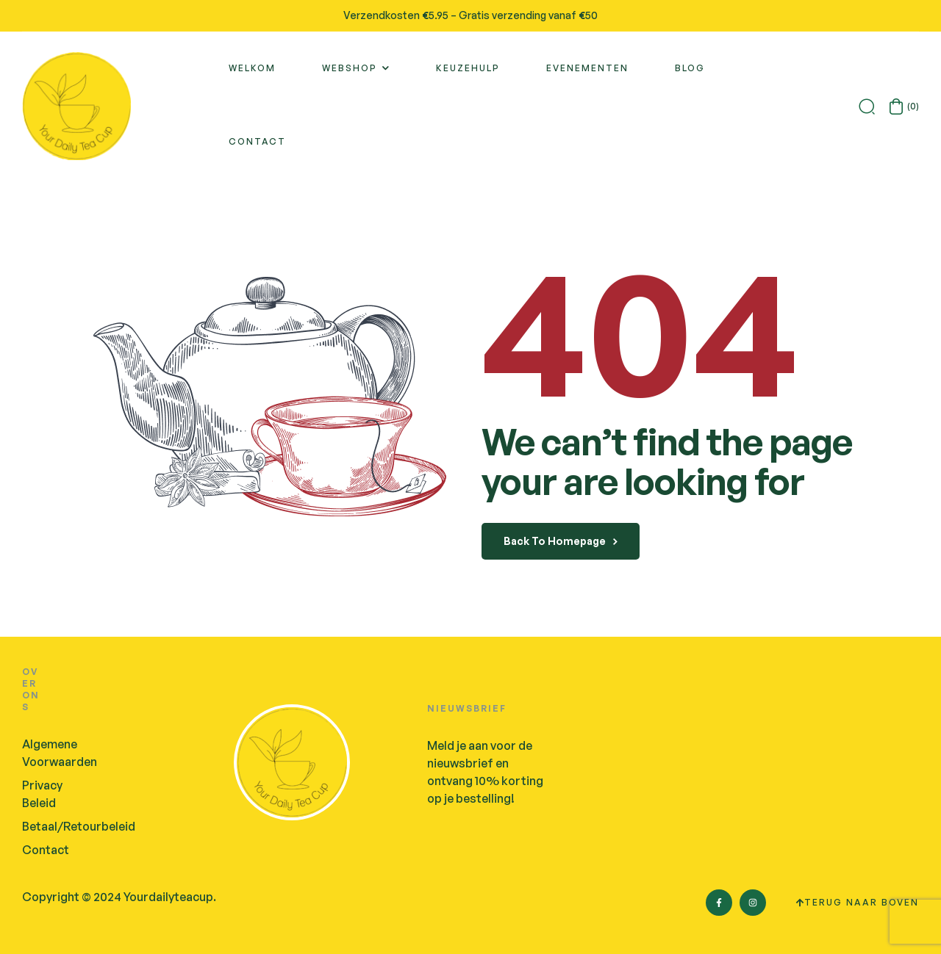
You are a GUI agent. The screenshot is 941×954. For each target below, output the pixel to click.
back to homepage (561, 541)
